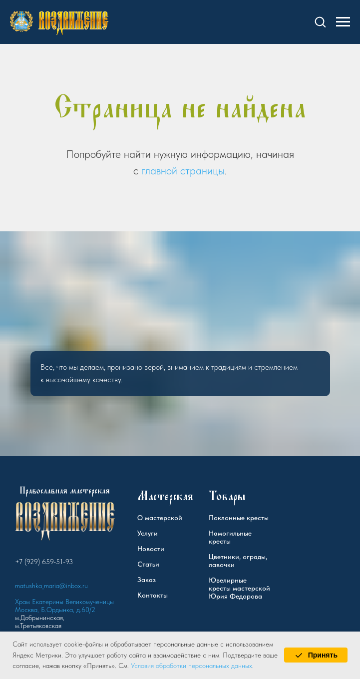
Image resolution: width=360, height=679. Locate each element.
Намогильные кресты (230, 537)
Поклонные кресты (239, 518)
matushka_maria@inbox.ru (51, 586)
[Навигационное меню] (343, 22)
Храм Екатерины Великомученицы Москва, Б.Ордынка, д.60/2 (64, 606)
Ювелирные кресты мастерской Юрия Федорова (239, 588)
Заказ (146, 580)
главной (159, 170)
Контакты (152, 595)
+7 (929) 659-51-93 (44, 562)
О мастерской (159, 518)
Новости (150, 549)
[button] (320, 21)
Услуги (147, 533)
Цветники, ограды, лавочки (238, 561)
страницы (202, 170)
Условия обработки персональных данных (191, 666)
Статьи (148, 564)
